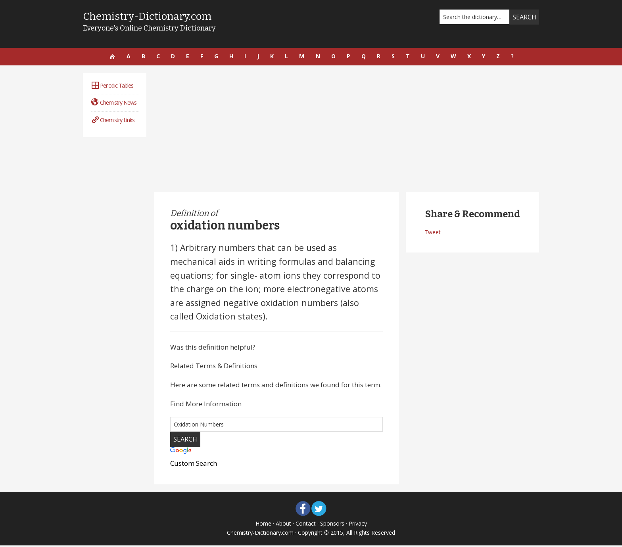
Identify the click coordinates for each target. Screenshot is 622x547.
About (283, 525)
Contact (306, 525)
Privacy (358, 525)
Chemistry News (113, 104)
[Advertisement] (346, 130)
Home (263, 525)
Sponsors (332, 525)
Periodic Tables (112, 87)
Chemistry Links (112, 121)
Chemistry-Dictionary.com (152, 16)
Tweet (432, 233)
